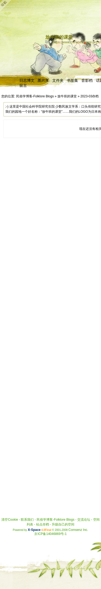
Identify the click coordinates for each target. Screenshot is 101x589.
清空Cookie (9, 519)
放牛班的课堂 (67, 96)
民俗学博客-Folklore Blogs (35, 96)
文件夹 (58, 80)
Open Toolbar (6, 6)
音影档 (87, 80)
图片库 (43, 80)
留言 (23, 85)
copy (47, 42)
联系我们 (27, 519)
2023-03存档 (89, 96)
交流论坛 (83, 519)
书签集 (72, 80)
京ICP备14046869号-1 (50, 534)
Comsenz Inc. (78, 530)
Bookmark (51, 42)
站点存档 (42, 524)
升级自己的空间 (63, 524)
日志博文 (26, 80)
